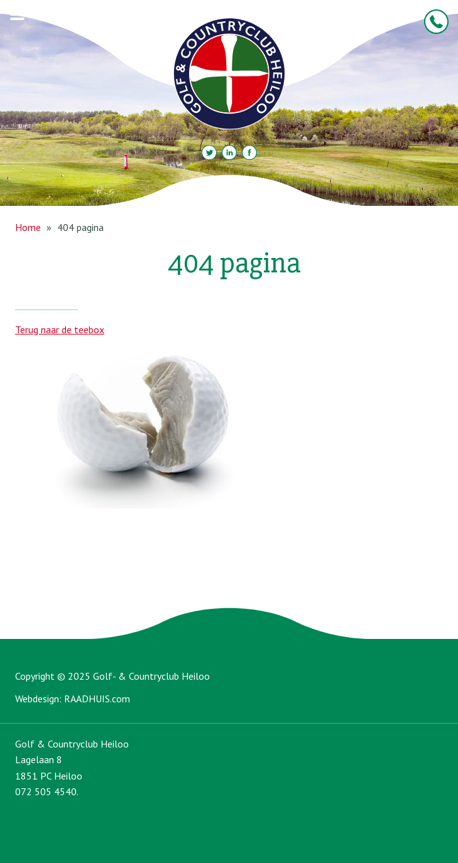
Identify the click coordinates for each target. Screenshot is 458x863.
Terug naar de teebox (59, 329)
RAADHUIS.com (97, 698)
